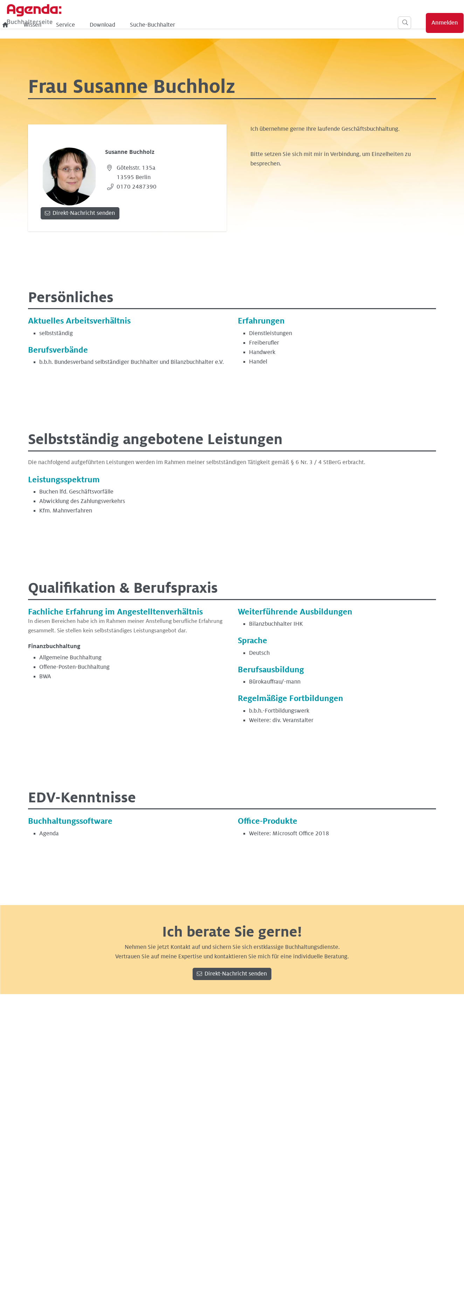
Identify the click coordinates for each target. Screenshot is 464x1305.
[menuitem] (121, 25)
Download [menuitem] (218, 25)
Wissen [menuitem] (148, 25)
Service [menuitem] (181, 25)
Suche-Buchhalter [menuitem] (268, 25)
